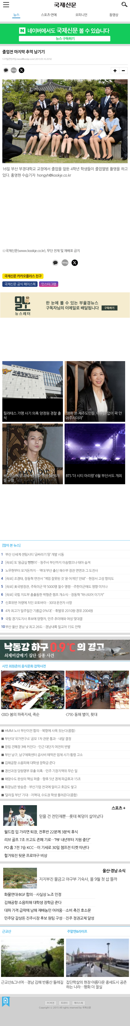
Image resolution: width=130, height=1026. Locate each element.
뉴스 (16, 15)
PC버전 (50, 1003)
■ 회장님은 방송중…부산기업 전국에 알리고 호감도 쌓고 (39, 787)
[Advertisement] (65, 211)
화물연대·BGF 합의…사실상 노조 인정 (32, 895)
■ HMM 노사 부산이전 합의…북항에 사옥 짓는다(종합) (38, 730)
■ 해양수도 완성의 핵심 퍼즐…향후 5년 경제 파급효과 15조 (41, 779)
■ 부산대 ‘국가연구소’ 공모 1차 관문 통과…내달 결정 (36, 738)
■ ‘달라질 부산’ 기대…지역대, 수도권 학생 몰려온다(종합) (39, 795)
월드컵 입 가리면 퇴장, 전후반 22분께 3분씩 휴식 (41, 832)
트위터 (64, 1003)
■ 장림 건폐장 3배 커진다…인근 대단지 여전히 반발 (35, 746)
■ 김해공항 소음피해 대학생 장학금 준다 (28, 763)
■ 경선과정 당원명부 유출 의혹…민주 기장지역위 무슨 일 (39, 771)
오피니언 (81, 15)
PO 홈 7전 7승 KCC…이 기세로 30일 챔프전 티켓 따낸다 (46, 848)
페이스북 (78, 1003)
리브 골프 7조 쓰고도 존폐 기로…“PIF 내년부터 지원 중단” (47, 840)
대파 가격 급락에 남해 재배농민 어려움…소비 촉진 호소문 (47, 910)
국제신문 (6, 1002)
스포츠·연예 (49, 15)
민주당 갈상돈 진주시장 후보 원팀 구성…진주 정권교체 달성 (49, 918)
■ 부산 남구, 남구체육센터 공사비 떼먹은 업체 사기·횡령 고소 (42, 754)
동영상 (113, 15)
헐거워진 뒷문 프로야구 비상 (25, 856)
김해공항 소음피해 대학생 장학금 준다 (32, 903)
